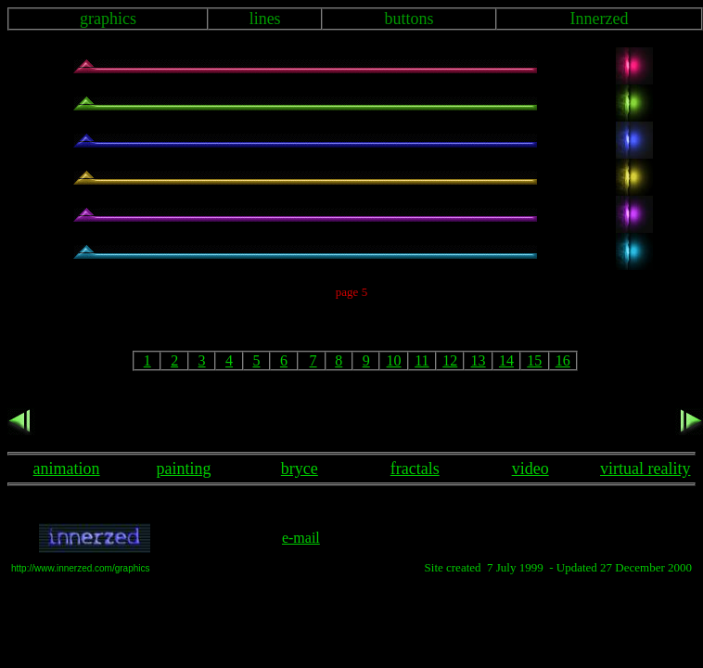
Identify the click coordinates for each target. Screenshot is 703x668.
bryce (299, 468)
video (530, 468)
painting (184, 468)
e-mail (301, 538)
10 (394, 360)
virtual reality (645, 468)
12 (449, 360)
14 (506, 360)
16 (563, 360)
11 (421, 360)
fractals (415, 468)
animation (66, 468)
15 (534, 360)
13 (478, 360)
